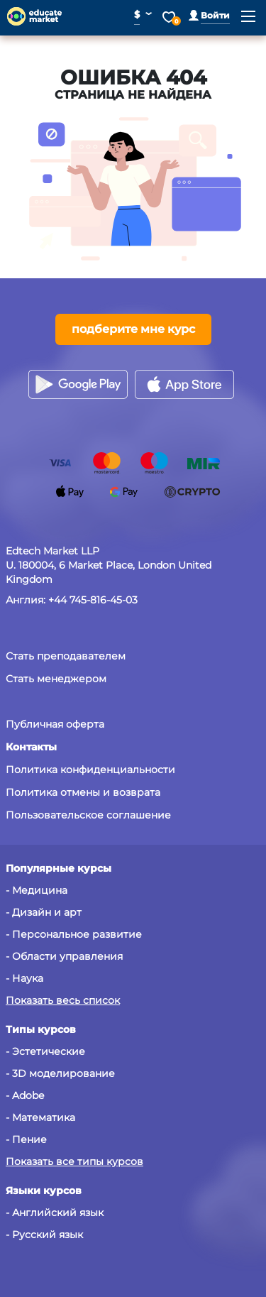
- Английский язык (55, 1212)
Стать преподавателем (66, 656)
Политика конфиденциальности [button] (90, 769)
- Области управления (64, 956)
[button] (209, 15)
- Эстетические (45, 1051)
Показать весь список (63, 1000)
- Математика (40, 1117)
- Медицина (36, 890)
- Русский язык (44, 1234)
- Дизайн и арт (44, 912)
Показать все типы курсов (74, 1161)
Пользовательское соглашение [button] (88, 815)
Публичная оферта (55, 724)
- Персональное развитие (74, 934)
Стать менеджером (56, 678)
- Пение (26, 1139)
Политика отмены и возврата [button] (83, 792)
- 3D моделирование (60, 1073)
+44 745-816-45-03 (93, 599)
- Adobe (25, 1095)
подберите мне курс (133, 329)
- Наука (24, 978)
